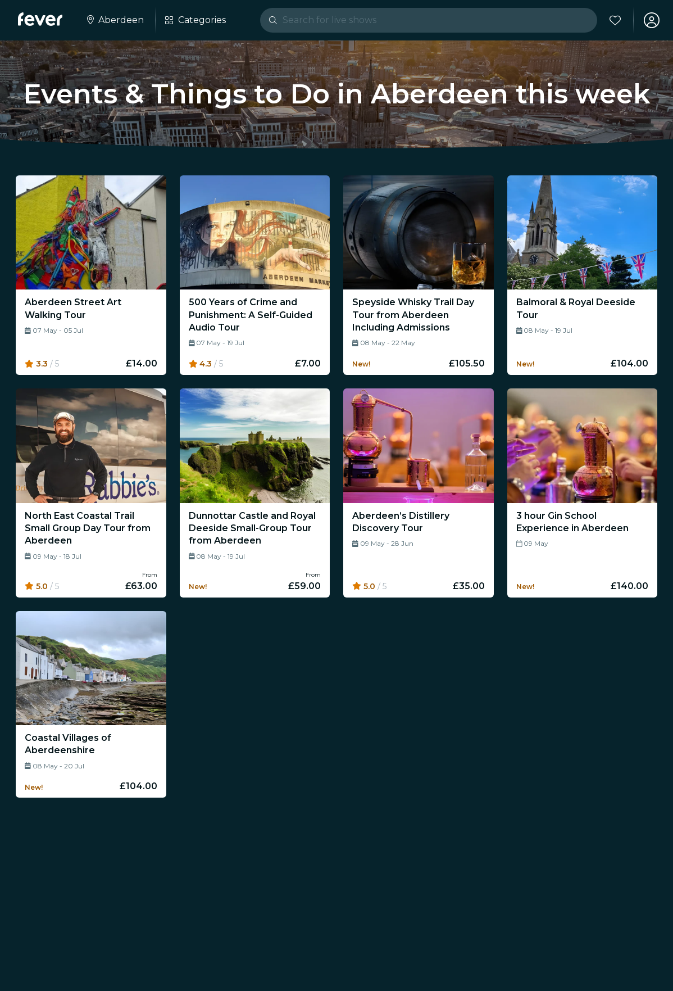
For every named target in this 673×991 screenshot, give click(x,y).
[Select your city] (114, 20)
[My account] (652, 20)
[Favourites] (615, 20)
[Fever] (40, 19)
